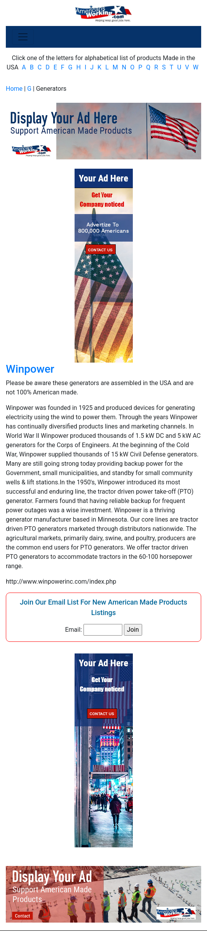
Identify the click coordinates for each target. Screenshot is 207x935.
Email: (73, 629)
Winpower (30, 369)
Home (14, 88)
